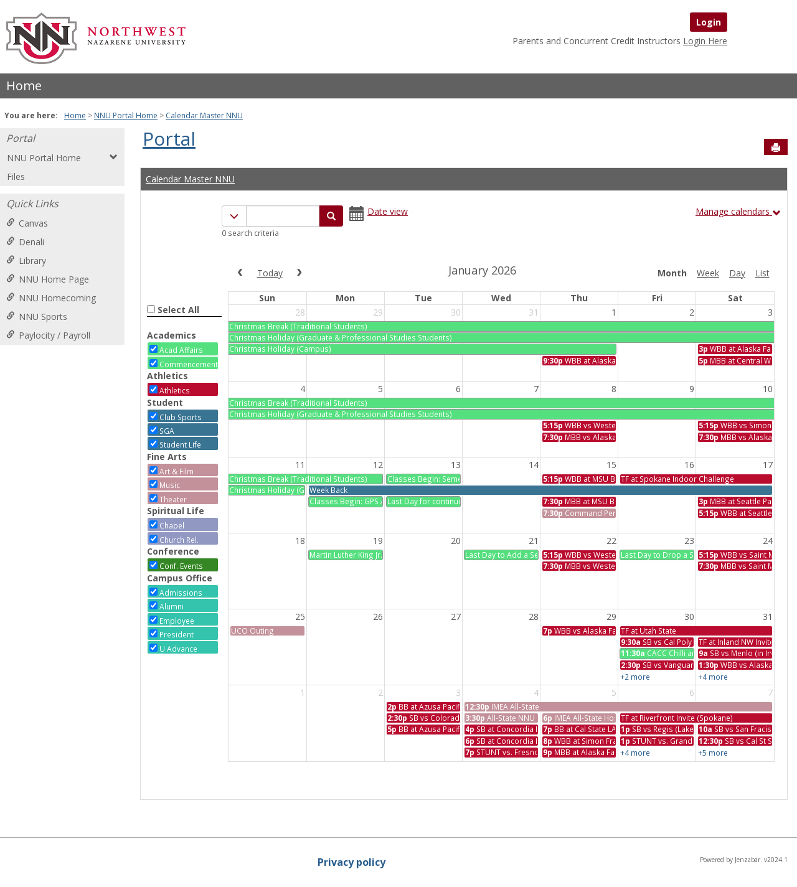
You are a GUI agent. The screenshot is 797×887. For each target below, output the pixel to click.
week (708, 273)
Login (708, 22)
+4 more (713, 677)
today (270, 273)
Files (16, 176)
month (672, 273)
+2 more (635, 677)
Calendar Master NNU (204, 115)
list (762, 273)
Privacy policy (351, 862)
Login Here (705, 41)
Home (24, 85)
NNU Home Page (47, 279)
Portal (20, 138)
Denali (25, 242)
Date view (387, 211)
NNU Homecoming (51, 298)
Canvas (27, 223)
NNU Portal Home (126, 115)
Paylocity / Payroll (48, 335)
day (737, 273)
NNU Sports (36, 316)
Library (26, 260)
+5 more (713, 753)
